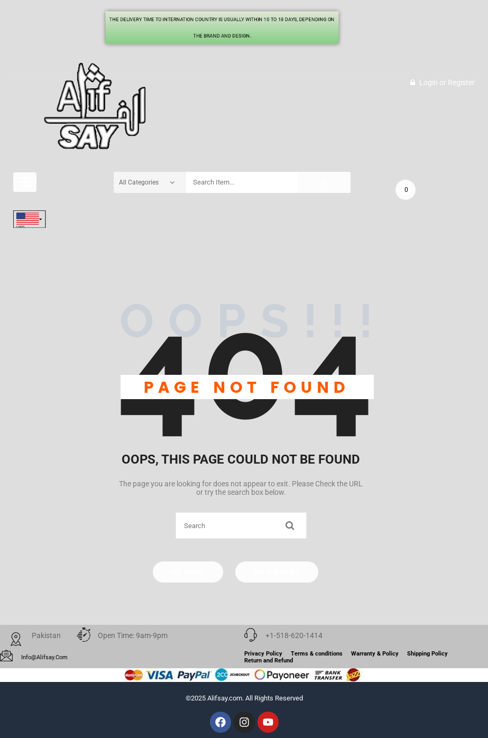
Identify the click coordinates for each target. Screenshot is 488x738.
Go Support (277, 572)
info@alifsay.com (44, 657)
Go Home (188, 572)
